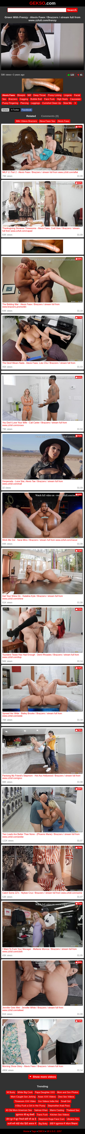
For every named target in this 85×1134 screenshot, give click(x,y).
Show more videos (42, 1076)
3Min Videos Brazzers (26, 121)
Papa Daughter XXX (45, 1092)
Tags (33, 1131)
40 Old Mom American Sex (19, 1110)
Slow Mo (67, 103)
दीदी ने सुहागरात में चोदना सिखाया (63, 1123)
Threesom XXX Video (25, 1101)
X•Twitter (15, 110)
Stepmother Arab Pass (59, 1106)
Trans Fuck (42, 1114)
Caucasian (75, 99)
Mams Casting (57, 1110)
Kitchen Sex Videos (59, 1114)
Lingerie (68, 95)
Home (26, 1131)
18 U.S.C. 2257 (54, 1131)
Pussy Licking (54, 95)
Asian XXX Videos (47, 1097)
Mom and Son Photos (67, 1092)
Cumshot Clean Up (51, 103)
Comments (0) (50, 116)
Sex (4, 99)
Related (31, 116)
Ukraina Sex (73, 1119)
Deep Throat (39, 95)
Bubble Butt (36, 99)
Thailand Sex (72, 1110)
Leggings (35, 103)
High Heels (62, 99)
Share (5, 110)
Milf (29, 95)
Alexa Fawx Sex (47, 121)
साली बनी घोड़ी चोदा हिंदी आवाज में (22, 1123)
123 (71, 75)
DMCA (41, 1131)
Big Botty (43, 1123)
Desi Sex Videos (66, 1097)
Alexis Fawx (8, 95)
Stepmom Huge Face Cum (51, 1119)
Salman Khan (40, 1110)
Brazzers (13, 99)
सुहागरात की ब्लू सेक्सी (25, 1114)
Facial (77, 95)
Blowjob (21, 95)
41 (79, 75)
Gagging (24, 99)
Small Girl (65, 1101)
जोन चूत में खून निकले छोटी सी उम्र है (21, 1119)
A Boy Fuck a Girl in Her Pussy (30, 1106)
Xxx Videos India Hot (48, 1101)
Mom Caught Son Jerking (23, 1097)
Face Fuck (49, 99)
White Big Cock (25, 1092)
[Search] (36, 10)
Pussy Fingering (10, 103)
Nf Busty (11, 1092)
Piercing (25, 103)
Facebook (26, 110)
